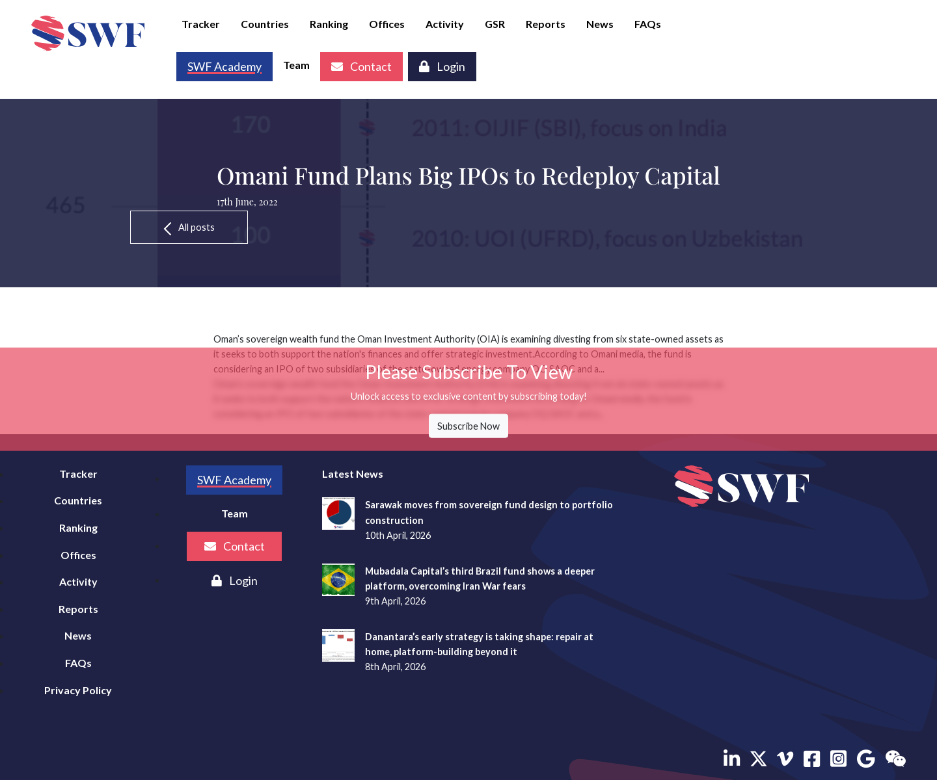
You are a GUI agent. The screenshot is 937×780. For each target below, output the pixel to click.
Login (442, 66)
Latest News (352, 473)
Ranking (329, 24)
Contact (361, 66)
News (600, 24)
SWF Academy (234, 480)
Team (296, 64)
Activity (445, 24)
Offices (387, 24)
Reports (545, 24)
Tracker (201, 24)
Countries (265, 24)
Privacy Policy (78, 690)
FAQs (647, 24)
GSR (495, 24)
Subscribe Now (468, 426)
